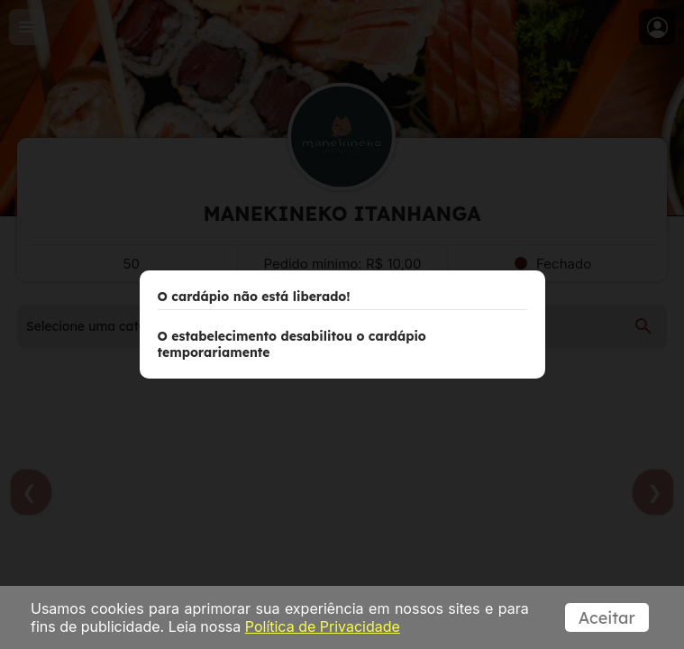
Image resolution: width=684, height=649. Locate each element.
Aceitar (608, 618)
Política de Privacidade (322, 626)
